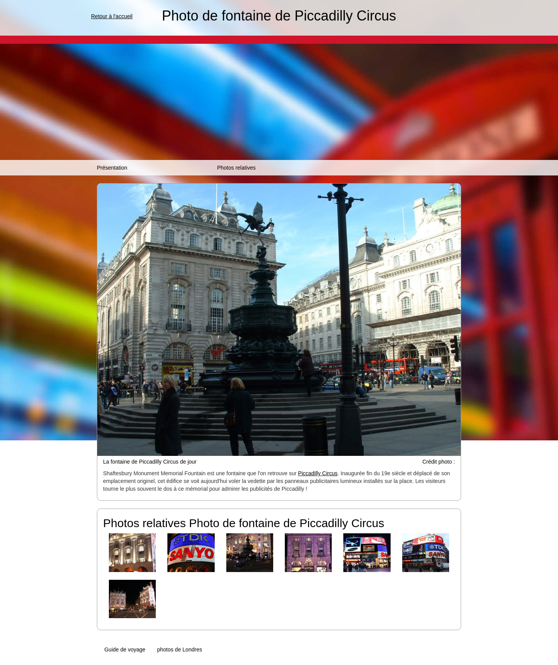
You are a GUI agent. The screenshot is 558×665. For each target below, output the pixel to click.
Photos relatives (236, 168)
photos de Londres (179, 649)
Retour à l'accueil (112, 16)
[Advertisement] (279, 102)
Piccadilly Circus (318, 473)
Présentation (112, 168)
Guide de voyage (124, 649)
